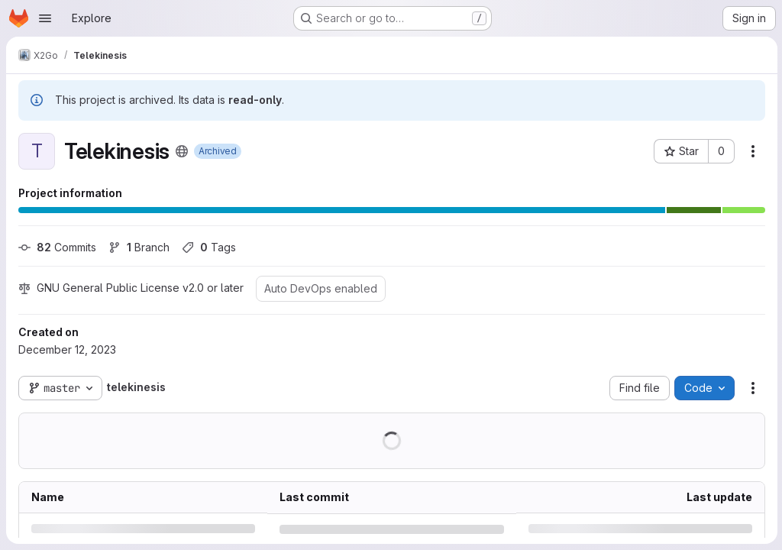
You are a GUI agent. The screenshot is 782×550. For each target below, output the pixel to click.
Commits (57, 247)
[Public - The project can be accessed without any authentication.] (182, 151)
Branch (139, 247)
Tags (209, 247)
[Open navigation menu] (45, 18)
